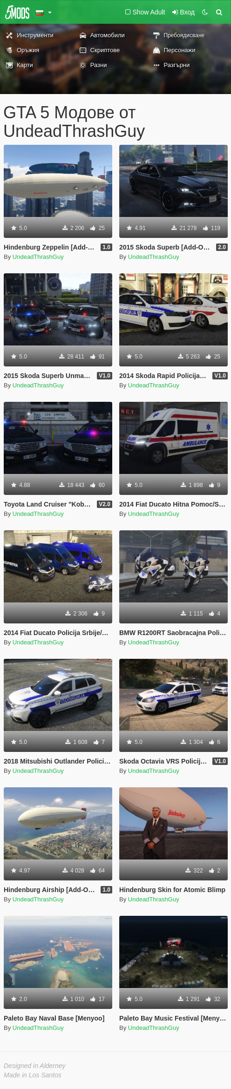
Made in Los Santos (32, 1075)
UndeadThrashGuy (38, 256)
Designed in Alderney (35, 1065)
